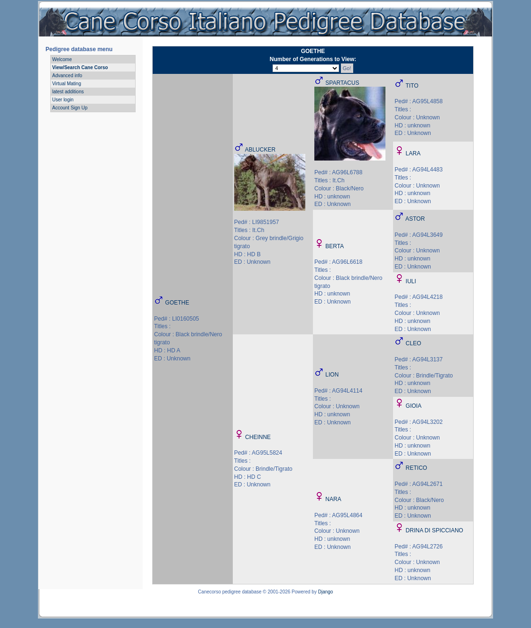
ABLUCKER (260, 149)
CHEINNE (258, 437)
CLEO (413, 343)
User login (62, 99)
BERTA (334, 246)
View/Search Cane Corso (80, 67)
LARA (413, 153)
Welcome (62, 59)
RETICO (416, 468)
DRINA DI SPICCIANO (434, 530)
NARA (333, 499)
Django (325, 591)
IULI (411, 281)
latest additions (68, 91)
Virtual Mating (66, 83)
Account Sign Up (70, 107)
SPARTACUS (342, 83)
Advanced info (67, 75)
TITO (411, 85)
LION (332, 374)
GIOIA (413, 406)
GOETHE (177, 302)
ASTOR (415, 218)
